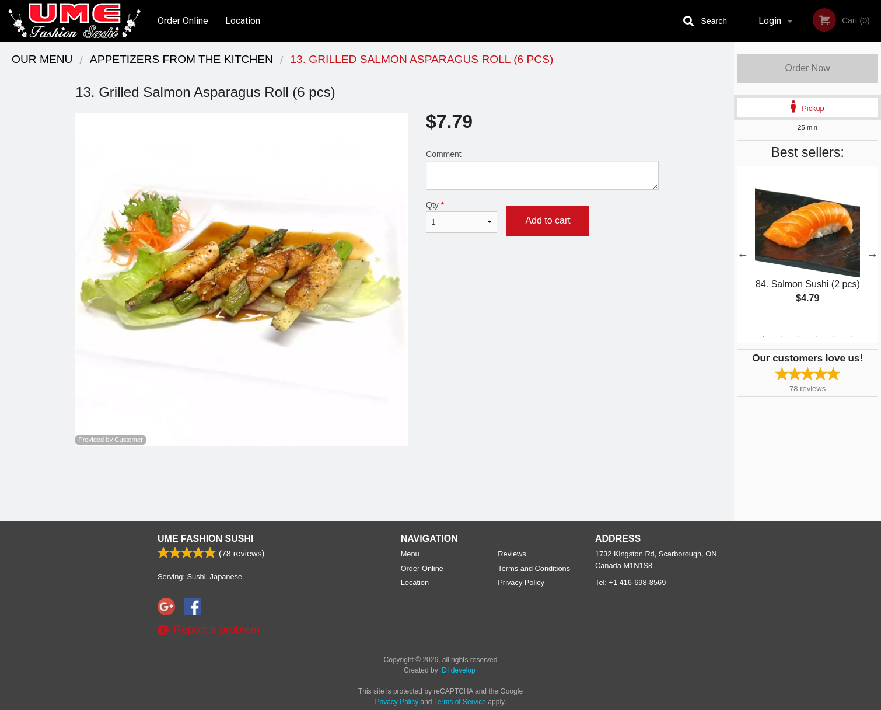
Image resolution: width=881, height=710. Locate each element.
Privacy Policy (521, 582)
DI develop (458, 670)
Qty (461, 216)
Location (242, 20)
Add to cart (547, 220)
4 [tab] (816, 337)
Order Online (183, 20)
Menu (410, 553)
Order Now (807, 68)
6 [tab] (851, 337)
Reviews (512, 553)
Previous (743, 254)
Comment (542, 169)
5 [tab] (834, 337)
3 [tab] (799, 337)
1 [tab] (764, 337)
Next (872, 254)
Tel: (630, 582)
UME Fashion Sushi (205, 539)
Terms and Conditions (534, 568)
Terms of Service (460, 702)
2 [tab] (781, 337)
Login (769, 20)
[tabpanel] (807, 247)
